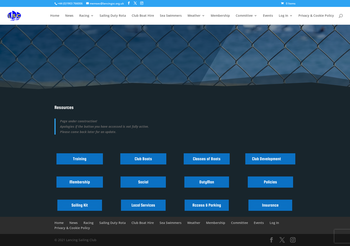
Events (268, 16)
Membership (220, 16)
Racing (84, 16)
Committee (244, 16)
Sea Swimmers (171, 16)
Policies (270, 182)
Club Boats (143, 158)
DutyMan (206, 182)
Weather (194, 16)
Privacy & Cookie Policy (316, 16)
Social (143, 182)
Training (79, 158)
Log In (283, 16)
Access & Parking (206, 205)
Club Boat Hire (143, 16)
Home (54, 16)
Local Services (143, 205)
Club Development (266, 158)
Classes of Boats (207, 158)
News (69, 16)
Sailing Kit (79, 205)
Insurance (270, 205)
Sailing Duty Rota (113, 16)
